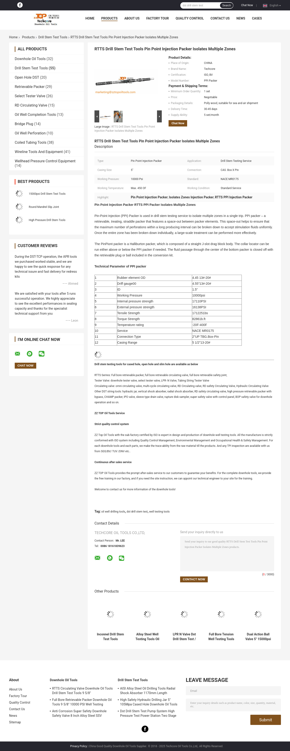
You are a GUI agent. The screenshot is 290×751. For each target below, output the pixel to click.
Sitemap (15, 722)
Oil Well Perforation (30, 133)
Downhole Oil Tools (30, 59)
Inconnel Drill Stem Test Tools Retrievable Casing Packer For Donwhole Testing (110, 636)
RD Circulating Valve (31, 105)
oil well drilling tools (113, 511)
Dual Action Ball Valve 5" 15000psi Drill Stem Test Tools (258, 636)
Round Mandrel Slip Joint (44, 207)
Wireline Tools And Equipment (39, 152)
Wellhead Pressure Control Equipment (45, 161)
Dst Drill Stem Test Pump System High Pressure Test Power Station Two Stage (148, 713)
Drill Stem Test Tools (52, 37)
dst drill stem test (137, 511)
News (241, 18)
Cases (257, 18)
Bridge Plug (24, 124)
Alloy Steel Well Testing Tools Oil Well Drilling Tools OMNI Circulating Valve (147, 636)
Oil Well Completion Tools (35, 114)
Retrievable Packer (30, 87)
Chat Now (247, 5)
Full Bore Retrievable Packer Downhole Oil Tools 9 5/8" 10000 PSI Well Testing (82, 702)
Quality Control (190, 18)
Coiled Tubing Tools (30, 142)
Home (89, 18)
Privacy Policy (78, 746)
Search (226, 5)
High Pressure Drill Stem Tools (47, 220)
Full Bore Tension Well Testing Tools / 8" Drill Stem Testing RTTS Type (221, 636)
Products (109, 18)
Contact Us (220, 18)
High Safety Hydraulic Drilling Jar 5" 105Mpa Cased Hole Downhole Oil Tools (148, 702)
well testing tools (159, 511)
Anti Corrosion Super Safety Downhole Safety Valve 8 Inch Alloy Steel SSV (79, 713)
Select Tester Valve (30, 96)
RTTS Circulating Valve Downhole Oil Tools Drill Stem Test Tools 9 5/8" (82, 691)
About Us (132, 18)
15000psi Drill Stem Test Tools (47, 193)
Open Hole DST (27, 77)
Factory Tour (157, 18)
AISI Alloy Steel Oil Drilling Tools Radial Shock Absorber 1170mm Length (147, 691)
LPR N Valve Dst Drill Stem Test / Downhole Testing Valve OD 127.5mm (184, 636)
